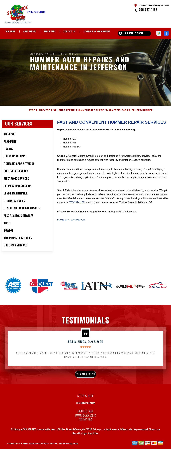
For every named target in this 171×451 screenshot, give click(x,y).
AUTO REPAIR (29, 31)
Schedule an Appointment (96, 31)
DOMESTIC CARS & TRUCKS (124, 123)
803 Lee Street (52, 54)
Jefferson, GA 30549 (68, 54)
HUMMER (147, 123)
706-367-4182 (148, 9)
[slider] (85, 360)
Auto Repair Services (85, 417)
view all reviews (85, 387)
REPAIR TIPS (49, 31)
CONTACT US (69, 31)
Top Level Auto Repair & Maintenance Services (76, 123)
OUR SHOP (10, 31)
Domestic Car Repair (71, 232)
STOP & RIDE (36, 123)
